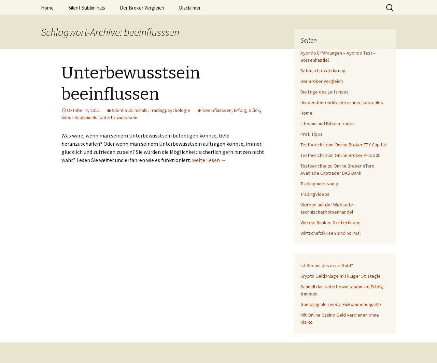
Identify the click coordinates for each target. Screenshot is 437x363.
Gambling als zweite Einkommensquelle (340, 304)
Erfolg (240, 110)
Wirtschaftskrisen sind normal (330, 233)
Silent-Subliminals (79, 117)
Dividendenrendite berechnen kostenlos (341, 102)
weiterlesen (209, 160)
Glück (254, 110)
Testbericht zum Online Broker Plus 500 (340, 155)
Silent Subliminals (86, 7)
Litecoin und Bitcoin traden (327, 123)
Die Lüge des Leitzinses (324, 92)
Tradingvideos (314, 194)
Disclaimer (190, 7)
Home (47, 7)
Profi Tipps (311, 134)
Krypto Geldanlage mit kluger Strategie (340, 276)
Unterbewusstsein (118, 117)
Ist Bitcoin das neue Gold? (326, 265)
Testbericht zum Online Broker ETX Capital (343, 145)
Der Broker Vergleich (142, 7)
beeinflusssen (216, 110)
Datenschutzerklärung (323, 71)
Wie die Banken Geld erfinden (330, 222)
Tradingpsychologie (170, 110)
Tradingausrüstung (319, 183)
